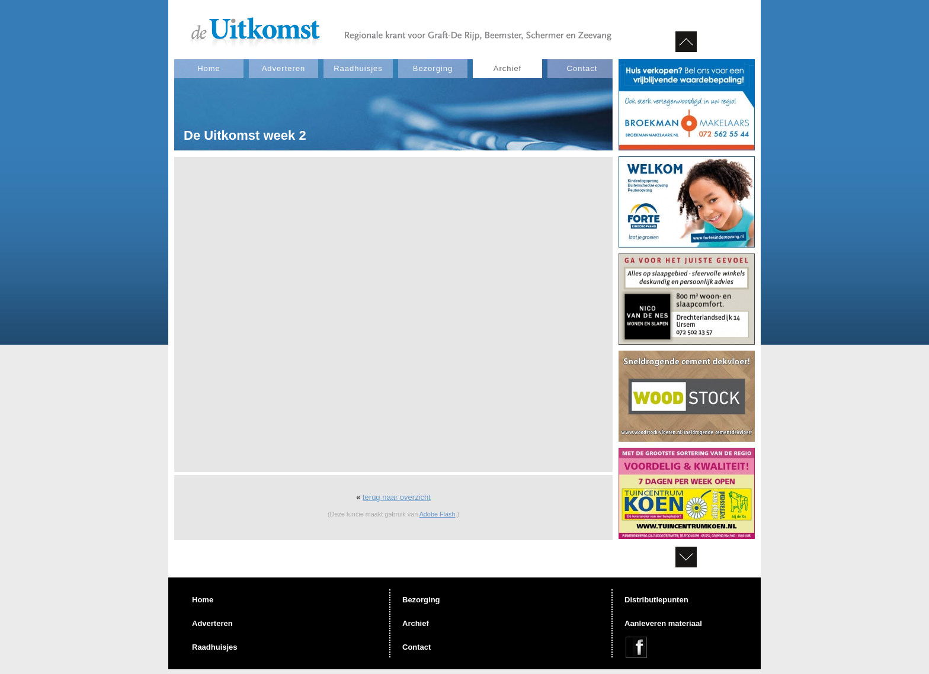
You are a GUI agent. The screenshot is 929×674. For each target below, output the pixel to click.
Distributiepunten (656, 599)
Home (208, 68)
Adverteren (284, 68)
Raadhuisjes (358, 68)
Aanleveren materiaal (663, 623)
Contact (582, 68)
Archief (507, 68)
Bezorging (433, 68)
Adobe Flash (437, 514)
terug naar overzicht (397, 497)
